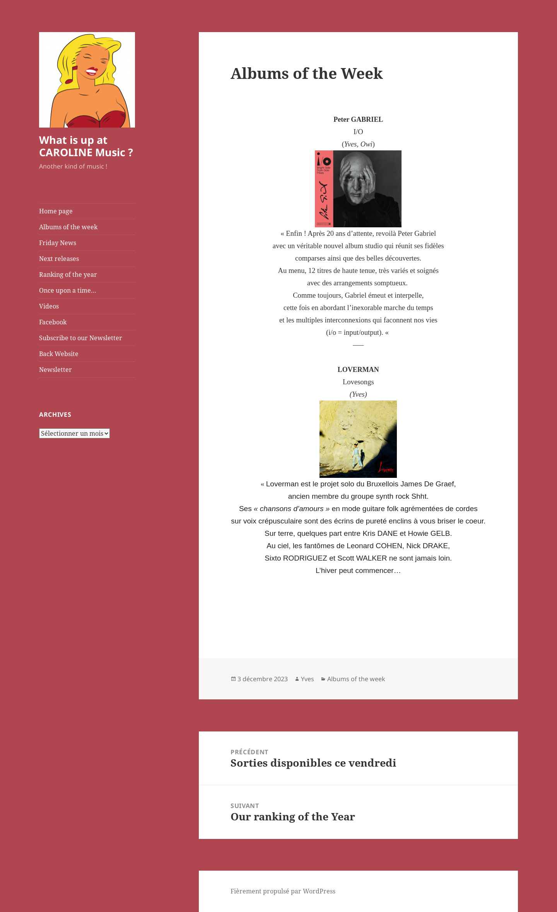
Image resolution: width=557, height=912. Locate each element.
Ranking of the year (68, 274)
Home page (56, 211)
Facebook (53, 322)
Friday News (57, 243)
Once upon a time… (67, 290)
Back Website (59, 353)
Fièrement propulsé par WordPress (283, 891)
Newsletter (55, 369)
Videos (49, 306)
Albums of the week (68, 227)
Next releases (59, 258)
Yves (307, 679)
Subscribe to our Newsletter (80, 338)
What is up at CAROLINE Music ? (86, 146)
